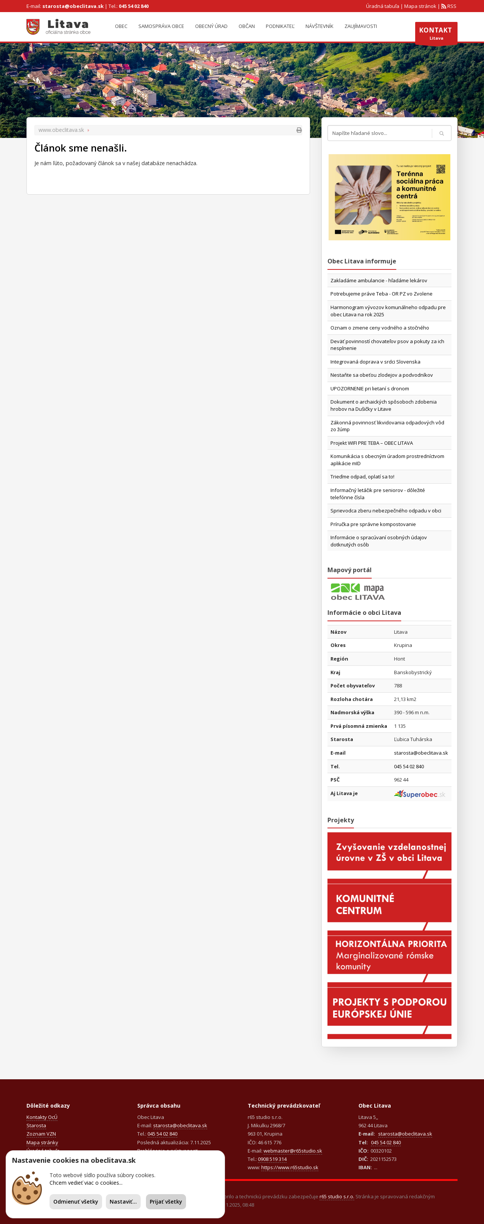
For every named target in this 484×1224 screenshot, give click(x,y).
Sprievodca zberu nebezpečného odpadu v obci (385, 510)
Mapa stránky (42, 1142)
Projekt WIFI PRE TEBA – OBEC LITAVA (371, 442)
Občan (247, 26)
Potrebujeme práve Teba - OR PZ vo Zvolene (381, 293)
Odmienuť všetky (75, 1201)
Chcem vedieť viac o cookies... (86, 1182)
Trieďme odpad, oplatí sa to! (362, 476)
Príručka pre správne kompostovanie (373, 524)
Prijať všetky (166, 1201)
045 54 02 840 (134, 6)
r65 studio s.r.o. (337, 1196)
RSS (451, 6)
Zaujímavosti (360, 26)
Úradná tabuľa (382, 6)
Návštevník (320, 26)
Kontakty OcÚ (41, 1117)
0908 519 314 (272, 1159)
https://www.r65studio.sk (289, 1167)
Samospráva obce (161, 26)
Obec (121, 26)
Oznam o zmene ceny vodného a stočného (379, 327)
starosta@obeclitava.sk (73, 6)
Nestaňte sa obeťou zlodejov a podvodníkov (381, 374)
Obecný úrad (211, 26)
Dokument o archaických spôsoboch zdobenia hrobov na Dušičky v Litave (383, 405)
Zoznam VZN (41, 1133)
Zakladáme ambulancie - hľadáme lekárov (378, 280)
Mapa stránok (420, 6)
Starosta (36, 1125)
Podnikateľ (280, 26)
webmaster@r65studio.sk (293, 1150)
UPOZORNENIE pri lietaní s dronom (369, 388)
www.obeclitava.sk (61, 129)
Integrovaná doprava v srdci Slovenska (375, 361)
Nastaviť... (123, 1201)
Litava (436, 35)
